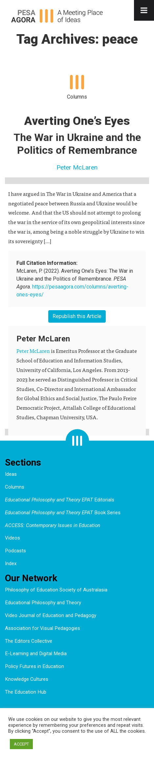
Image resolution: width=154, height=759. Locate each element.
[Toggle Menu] (144, 10)
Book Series (63, 513)
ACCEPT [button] (21, 744)
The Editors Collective (28, 641)
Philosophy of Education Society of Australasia (56, 590)
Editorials (59, 500)
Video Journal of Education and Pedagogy (50, 615)
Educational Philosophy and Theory (43, 603)
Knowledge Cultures (26, 679)
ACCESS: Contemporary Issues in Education (52, 525)
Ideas (11, 474)
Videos (12, 538)
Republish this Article (77, 316)
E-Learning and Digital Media (36, 653)
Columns (14, 487)
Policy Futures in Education (34, 666)
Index (11, 563)
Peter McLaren (77, 167)
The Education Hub (25, 692)
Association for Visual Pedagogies (42, 628)
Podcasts (15, 551)
